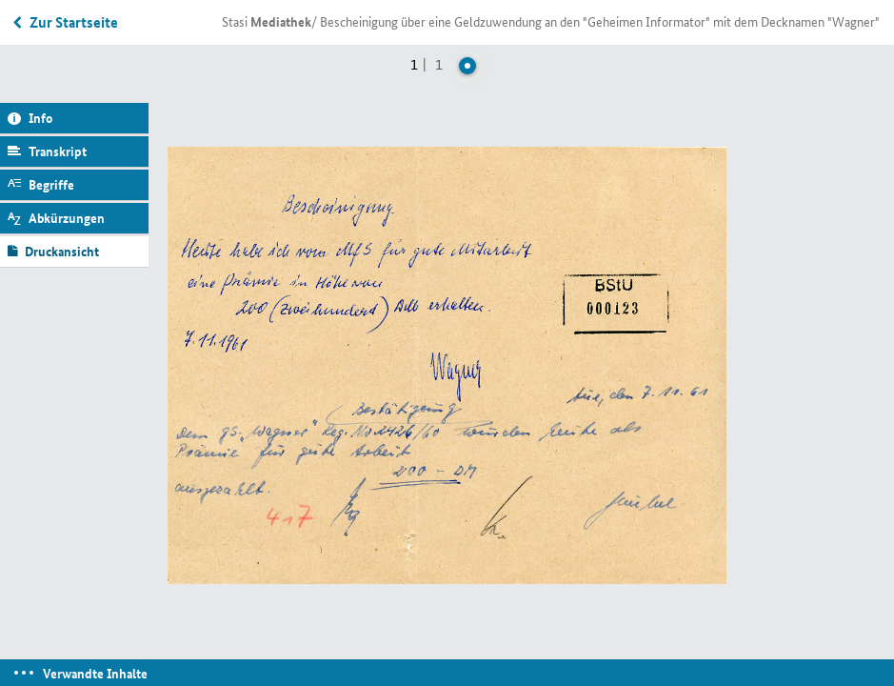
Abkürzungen (67, 217)
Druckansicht (62, 250)
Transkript (58, 150)
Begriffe (51, 183)
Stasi (266, 20)
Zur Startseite (74, 21)
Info (40, 117)
